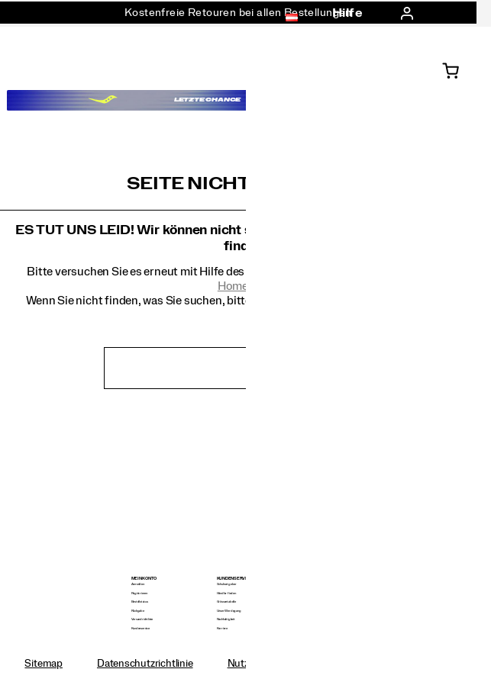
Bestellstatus (139, 601)
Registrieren (139, 593)
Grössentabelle (226, 601)
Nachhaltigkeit (226, 619)
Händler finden (226, 593)
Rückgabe (137, 611)
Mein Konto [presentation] (144, 579)
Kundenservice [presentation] (235, 579)
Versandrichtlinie (142, 619)
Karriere (222, 628)
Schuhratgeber (227, 584)
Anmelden (137, 584)
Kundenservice (140, 628)
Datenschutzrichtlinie (145, 663)
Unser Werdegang (229, 611)
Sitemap (43, 663)
